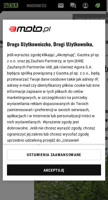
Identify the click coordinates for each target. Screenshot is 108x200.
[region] (54, 100)
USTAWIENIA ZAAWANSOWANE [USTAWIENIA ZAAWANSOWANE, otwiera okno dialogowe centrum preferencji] (54, 155)
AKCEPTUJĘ (54, 170)
